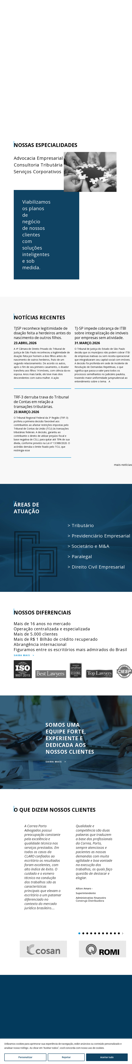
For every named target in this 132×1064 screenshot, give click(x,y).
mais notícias (123, 465)
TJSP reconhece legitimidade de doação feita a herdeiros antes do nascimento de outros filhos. (42, 333)
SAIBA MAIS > (24, 655)
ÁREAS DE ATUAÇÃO (27, 508)
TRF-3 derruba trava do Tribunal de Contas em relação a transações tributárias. (41, 402)
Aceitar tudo (107, 1057)
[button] (122, 933)
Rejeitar (66, 1057)
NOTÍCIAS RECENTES (39, 317)
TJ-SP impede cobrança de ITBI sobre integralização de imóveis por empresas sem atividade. (101, 333)
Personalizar (25, 1057)
